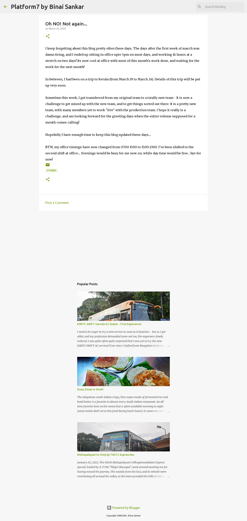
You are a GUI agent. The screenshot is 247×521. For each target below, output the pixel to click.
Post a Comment (57, 202)
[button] (47, 36)
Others (51, 170)
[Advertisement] (123, 243)
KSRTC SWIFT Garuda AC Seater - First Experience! (109, 324)
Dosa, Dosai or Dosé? (90, 389)
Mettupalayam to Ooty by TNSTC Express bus (105, 454)
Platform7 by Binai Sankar (47, 6)
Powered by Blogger (123, 507)
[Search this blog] (223, 6)
